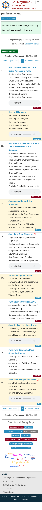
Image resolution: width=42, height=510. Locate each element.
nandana (13, 466)
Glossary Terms (32, 44)
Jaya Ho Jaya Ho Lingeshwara (23, 325)
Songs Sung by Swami (13, 431)
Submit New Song (29, 439)
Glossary (15, 435)
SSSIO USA (8, 481)
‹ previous (13, 61)
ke (18, 466)
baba (10, 453)
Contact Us (7, 489)
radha (26, 460)
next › (30, 61)
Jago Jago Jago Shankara (22, 234)
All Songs (28, 427)
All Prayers (26, 435)
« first (5, 61)
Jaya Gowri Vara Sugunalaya (22, 302)
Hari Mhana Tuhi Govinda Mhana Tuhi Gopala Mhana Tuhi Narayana (24, 146)
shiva (27, 454)
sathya (17, 454)
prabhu (32, 455)
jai (6, 455)
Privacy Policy (8, 492)
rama (19, 458)
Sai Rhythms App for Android (21, 444)
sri (24, 457)
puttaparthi (22, 462)
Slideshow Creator (13, 439)
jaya (12, 461)
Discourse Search (16, 427)
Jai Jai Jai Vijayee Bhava (20, 275)
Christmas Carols (30, 431)
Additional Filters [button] (8, 51)
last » (37, 61)
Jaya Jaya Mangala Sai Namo (23, 380)
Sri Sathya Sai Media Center (14, 485)
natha (21, 465)
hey (33, 458)
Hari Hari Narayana (17, 112)
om (12, 458)
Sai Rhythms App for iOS (21, 448)
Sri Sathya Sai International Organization (19, 478)
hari (7, 457)
